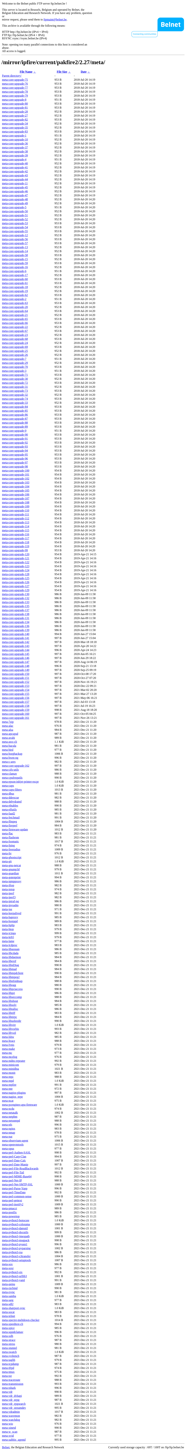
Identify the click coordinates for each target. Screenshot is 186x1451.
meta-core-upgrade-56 (15, 239)
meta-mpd (8, 1080)
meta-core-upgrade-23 (15, 334)
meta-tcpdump (10, 1363)
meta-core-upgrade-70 (15, 366)
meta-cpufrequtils (12, 777)
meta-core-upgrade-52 (15, 219)
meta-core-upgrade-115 (15, 530)
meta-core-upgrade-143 (15, 646)
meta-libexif (9, 961)
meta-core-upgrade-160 (15, 713)
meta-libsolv (9, 1004)
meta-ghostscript (11, 857)
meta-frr (6, 853)
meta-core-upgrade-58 (15, 255)
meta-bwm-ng (10, 757)
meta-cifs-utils (10, 769)
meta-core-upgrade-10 (15, 139)
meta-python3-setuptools (16, 1260)
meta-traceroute (11, 1379)
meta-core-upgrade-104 (15, 486)
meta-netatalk (10, 1112)
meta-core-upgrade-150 (15, 673)
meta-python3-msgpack (15, 1240)
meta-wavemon (11, 1415)
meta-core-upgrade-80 (15, 103)
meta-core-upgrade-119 (15, 546)
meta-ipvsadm (10, 905)
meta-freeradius (11, 849)
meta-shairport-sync (13, 1308)
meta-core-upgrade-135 (15, 606)
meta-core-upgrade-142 (15, 642)
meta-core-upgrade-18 (15, 287)
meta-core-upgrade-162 (15, 765)
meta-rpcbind (9, 1288)
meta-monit (8, 1072)
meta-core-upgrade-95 (15, 454)
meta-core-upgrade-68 (15, 338)
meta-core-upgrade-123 (15, 566)
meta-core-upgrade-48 (15, 199)
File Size (62, 71)
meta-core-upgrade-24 (15, 342)
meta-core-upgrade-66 (15, 322)
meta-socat (8, 1312)
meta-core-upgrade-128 (15, 574)
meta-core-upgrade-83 (15, 131)
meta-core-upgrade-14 (15, 251)
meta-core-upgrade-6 (14, 271)
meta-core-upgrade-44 (15, 179)
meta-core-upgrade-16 (15, 267)
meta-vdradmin (11, 1411)
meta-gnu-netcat (11, 865)
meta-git (7, 861)
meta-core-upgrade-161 (15, 717)
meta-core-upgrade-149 (15, 669)
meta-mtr (7, 1088)
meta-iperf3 (9, 897)
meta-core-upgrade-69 (15, 346)
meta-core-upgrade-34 (15, 123)
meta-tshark (9, 1387)
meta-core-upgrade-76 (15, 83)
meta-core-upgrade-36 (15, 143)
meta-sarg (7, 1300)
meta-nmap (8, 1132)
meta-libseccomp (12, 997)
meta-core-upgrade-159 (15, 709)
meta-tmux (8, 1371)
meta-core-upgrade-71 (15, 374)
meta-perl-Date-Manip (15, 1164)
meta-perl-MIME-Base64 (17, 1176)
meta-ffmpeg (9, 821)
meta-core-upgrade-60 (15, 279)
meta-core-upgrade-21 (15, 315)
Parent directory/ (11, 75)
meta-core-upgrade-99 (15, 550)
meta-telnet (8, 1316)
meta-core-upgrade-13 (15, 247)
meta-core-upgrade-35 (15, 127)
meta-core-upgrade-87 (15, 418)
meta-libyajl (9, 1032)
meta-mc (7, 1052)
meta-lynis (8, 1044)
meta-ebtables (10, 805)
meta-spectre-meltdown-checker (20, 1320)
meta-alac (7, 725)
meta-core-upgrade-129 (15, 590)
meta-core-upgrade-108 (15, 502)
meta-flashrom (10, 837)
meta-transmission (12, 1383)
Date (84, 71)
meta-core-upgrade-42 (15, 171)
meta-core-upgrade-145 (15, 654)
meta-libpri (8, 993)
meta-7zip (8, 721)
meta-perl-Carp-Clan (14, 1156)
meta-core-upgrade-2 (14, 299)
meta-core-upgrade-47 (15, 195)
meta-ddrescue (10, 797)
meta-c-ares (9, 761)
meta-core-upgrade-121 (15, 558)
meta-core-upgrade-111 (15, 514)
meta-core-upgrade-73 (15, 390)
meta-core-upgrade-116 (15, 534)
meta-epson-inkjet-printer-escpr (20, 781)
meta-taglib (8, 1359)
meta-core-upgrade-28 (15, 111)
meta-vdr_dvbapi (12, 1395)
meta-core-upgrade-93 (15, 446)
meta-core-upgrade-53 (15, 223)
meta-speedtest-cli (12, 1324)
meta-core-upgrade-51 (15, 215)
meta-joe (7, 909)
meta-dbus (8, 793)
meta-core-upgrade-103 (15, 482)
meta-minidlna (10, 1068)
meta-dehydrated (12, 801)
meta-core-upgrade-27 (15, 115)
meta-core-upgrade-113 (15, 522)
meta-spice (8, 1328)
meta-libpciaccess (12, 989)
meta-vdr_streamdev (14, 1407)
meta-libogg (9, 985)
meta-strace (8, 1340)
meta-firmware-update (15, 829)
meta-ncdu (8, 1108)
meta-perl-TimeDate (14, 1192)
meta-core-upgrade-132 (15, 598)
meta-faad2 (8, 813)
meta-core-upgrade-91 (15, 438)
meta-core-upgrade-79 (15, 95)
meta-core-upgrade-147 (15, 662)
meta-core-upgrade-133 (15, 602)
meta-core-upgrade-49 (15, 203)
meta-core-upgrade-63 (15, 303)
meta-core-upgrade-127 (15, 586)
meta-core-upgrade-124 (15, 570)
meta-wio (7, 1423)
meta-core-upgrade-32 (15, 394)
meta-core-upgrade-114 (15, 526)
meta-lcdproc (9, 945)
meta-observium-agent (15, 1140)
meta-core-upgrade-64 (15, 311)
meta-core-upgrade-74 (15, 398)
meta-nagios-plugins (14, 1092)
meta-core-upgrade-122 (15, 562)
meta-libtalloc (10, 1008)
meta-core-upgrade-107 (15, 498)
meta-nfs (7, 1124)
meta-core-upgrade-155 (15, 693)
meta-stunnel (9, 1347)
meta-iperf (8, 893)
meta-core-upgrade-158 (15, 705)
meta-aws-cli (9, 741)
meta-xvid (8, 1435)
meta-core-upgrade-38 (15, 151)
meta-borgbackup (12, 753)
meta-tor (7, 1375)
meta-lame (8, 941)
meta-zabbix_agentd (14, 1439)
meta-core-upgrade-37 (15, 147)
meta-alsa (7, 729)
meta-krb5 (8, 937)
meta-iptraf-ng (10, 901)
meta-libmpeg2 (11, 977)
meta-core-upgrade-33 (15, 402)
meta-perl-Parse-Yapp (14, 1188)
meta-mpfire (9, 1084)
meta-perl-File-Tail (13, 1172)
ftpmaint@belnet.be (55, 19)
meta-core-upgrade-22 (15, 326)
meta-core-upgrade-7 (14, 358)
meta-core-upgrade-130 (15, 594)
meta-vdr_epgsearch (14, 1403)
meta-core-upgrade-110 (15, 510)
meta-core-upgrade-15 (15, 259)
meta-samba (9, 1296)
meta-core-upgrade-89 (15, 426)
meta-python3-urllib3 (14, 1276)
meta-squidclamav (12, 1332)
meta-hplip (8, 925)
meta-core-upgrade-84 (15, 406)
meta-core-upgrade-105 (15, 490)
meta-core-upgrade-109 (15, 506)
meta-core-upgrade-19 (15, 291)
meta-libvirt (9, 1024)
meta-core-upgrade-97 (15, 462)
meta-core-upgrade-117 (15, 538)
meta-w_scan (9, 1431)
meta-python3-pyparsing (16, 1248)
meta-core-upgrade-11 (15, 183)
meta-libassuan (10, 949)
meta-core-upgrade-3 (14, 370)
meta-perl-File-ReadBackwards (20, 1168)
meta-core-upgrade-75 (15, 79)
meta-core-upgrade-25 (15, 350)
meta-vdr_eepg (10, 1399)
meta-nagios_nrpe (12, 1096)
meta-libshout (10, 1001)
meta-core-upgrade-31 (15, 386)
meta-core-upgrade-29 (15, 362)
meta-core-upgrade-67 (15, 330)
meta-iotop (8, 889)
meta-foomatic (10, 841)
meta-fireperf (9, 825)
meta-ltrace (8, 1040)
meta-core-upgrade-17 (15, 275)
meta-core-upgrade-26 (15, 354)
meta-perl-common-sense (17, 1196)
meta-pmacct (9, 1208)
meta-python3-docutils (15, 1232)
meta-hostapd (10, 921)
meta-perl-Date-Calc (14, 1160)
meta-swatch (9, 1351)
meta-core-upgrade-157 (15, 701)
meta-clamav (9, 773)
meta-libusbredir (11, 1020)
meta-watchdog (11, 1419)
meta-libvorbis (10, 1028)
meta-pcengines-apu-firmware (19, 1104)
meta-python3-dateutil (15, 1228)
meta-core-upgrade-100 (15, 470)
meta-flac (7, 833)
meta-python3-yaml (13, 1280)
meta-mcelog (9, 1056)
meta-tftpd (8, 1367)
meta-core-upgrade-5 (14, 207)
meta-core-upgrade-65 (15, 319)
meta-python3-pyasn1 (14, 1244)
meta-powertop (11, 1216)
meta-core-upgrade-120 (15, 554)
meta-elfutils (9, 809)
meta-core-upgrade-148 (15, 665)
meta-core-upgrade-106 (15, 494)
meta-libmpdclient (12, 973)
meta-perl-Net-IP (12, 1180)
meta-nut (7, 1136)
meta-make (8, 1048)
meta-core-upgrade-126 (15, 582)
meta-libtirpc (9, 1016)
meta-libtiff (8, 1012)
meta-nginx (8, 1128)
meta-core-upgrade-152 (15, 681)
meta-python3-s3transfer (16, 1256)
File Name (26, 71)
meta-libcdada (10, 953)
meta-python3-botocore (15, 1220)
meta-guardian (10, 873)
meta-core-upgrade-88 (15, 422)
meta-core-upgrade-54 (15, 227)
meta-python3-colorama (16, 1224)
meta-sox (7, 1264)
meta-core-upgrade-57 (15, 243)
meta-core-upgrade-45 (15, 187)
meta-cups (8, 785)
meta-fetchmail (11, 817)
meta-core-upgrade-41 (15, 167)
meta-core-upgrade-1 (14, 135)
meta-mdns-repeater (13, 1060)
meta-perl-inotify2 (12, 1204)
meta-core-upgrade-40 (15, 163)
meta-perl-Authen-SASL (16, 1152)
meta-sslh (7, 1336)
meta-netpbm (9, 1116)
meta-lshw (8, 1036)
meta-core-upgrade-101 (15, 474)
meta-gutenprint (11, 877)
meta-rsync (8, 1292)
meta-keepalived (11, 913)
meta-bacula (9, 745)
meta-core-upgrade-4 (14, 159)
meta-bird (7, 749)
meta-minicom (10, 1064)
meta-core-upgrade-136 (15, 626)
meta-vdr (7, 1391)
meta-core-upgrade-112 (15, 518)
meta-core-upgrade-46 (15, 191)
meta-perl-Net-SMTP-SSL (17, 1184)
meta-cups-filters (12, 789)
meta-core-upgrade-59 (15, 263)
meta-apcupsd (10, 733)
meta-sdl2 (7, 1304)
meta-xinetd (9, 1427)
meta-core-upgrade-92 (15, 442)
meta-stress (8, 1343)
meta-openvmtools (13, 1144)
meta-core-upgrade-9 (14, 430)
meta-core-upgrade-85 (15, 410)
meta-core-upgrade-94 (15, 450)
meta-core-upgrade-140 (15, 634)
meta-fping (8, 845)
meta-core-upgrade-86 (15, 414)
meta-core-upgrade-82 (15, 119)
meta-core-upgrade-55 (15, 231)
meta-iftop (8, 885)
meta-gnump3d (11, 869)
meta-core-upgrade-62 (15, 295)
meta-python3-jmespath (16, 1236)
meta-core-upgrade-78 (15, 91)
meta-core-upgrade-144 (15, 650)
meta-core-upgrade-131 (15, 618)
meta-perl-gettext (12, 1200)
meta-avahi (8, 737)
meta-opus (8, 1148)
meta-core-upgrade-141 (15, 638)
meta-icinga (9, 933)
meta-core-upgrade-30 (15, 378)
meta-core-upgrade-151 (15, 677)
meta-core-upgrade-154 (15, 689)
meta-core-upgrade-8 (14, 99)
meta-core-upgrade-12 (15, 235)
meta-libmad (9, 969)
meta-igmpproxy (11, 881)
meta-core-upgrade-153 (15, 685)
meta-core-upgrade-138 (15, 614)
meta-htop (8, 929)
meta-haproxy (10, 917)
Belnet (6, 1447)
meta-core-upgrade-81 (15, 107)
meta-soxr (8, 1268)
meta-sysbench (10, 1355)
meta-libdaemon (11, 957)
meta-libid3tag (10, 965)
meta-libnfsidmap (12, 981)
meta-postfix (9, 1212)
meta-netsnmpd (11, 1120)
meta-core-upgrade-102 (15, 478)
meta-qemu (8, 1284)
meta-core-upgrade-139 (15, 630)
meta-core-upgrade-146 (15, 658)
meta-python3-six (12, 1272)
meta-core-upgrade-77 (15, 87)
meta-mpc (8, 1076)
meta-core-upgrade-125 (15, 578)
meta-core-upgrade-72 (15, 382)
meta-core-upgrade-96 (15, 458)
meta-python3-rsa (12, 1252)
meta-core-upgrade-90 (15, 434)
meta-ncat (7, 1100)
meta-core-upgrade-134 (15, 622)
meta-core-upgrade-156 (15, 697)
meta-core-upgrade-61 (15, 283)
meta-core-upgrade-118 (15, 542)
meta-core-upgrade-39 (15, 155)
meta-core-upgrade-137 (15, 610)
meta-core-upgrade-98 (15, 466)
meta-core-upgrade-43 (15, 175)
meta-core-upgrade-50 (15, 211)
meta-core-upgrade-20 (15, 307)
